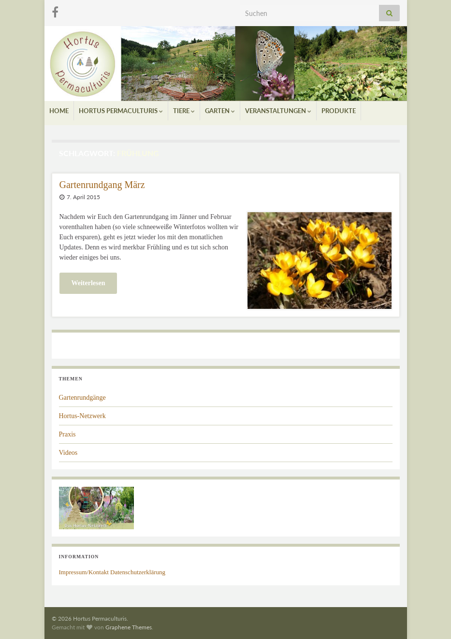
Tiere (184, 111)
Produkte (338, 111)
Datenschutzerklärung (137, 572)
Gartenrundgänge (82, 397)
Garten (220, 111)
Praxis (67, 434)
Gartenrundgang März (102, 184)
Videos (68, 452)
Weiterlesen (88, 283)
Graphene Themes (128, 627)
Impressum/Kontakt (84, 572)
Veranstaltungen (278, 111)
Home (59, 111)
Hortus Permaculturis (121, 111)
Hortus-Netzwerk (82, 416)
